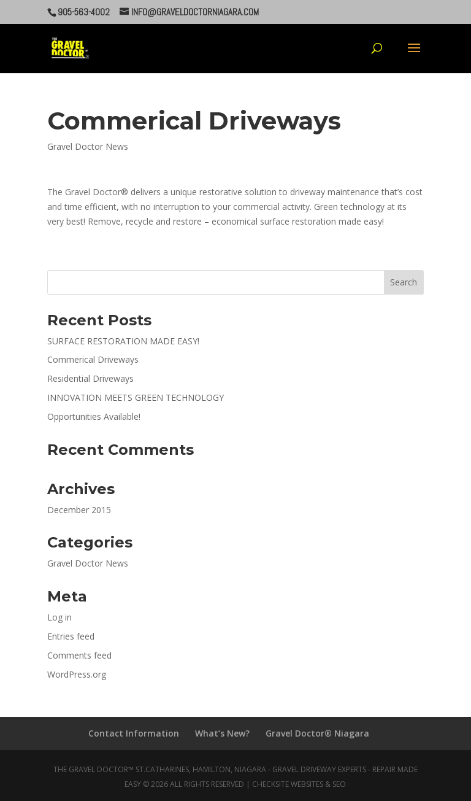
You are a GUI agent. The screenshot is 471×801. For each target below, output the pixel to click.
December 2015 (79, 510)
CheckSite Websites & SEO (299, 784)
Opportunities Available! (93, 416)
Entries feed (70, 636)
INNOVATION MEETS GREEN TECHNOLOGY (135, 397)
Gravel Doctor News (87, 146)
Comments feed (79, 655)
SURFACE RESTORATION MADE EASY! (123, 341)
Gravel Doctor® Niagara (317, 733)
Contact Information (133, 733)
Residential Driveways (90, 378)
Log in (59, 617)
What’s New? (222, 733)
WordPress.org (76, 674)
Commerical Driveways (93, 359)
